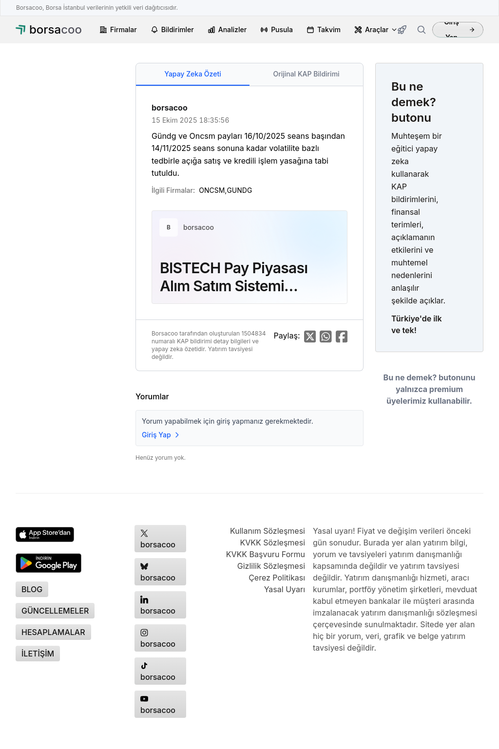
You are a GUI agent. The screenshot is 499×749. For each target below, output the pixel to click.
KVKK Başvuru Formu (265, 554)
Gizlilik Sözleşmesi (271, 566)
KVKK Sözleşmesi (272, 542)
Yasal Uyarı (284, 589)
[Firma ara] (421, 29)
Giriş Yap (459, 29)
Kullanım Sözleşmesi (267, 531)
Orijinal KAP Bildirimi (306, 74)
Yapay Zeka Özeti (192, 74)
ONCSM (212, 190)
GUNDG (239, 190)
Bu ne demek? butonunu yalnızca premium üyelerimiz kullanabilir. (430, 389)
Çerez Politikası (277, 577)
